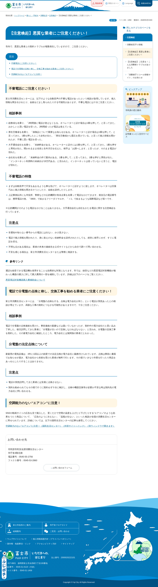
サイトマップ (68, 544)
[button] (97, 3)
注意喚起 (52, 15)
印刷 (114, 20)
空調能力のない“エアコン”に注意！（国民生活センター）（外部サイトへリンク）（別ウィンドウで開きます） (60, 426)
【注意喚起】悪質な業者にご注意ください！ (138, 53)
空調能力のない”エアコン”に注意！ (26, 74)
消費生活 (43, 15)
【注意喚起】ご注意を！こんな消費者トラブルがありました (138, 65)
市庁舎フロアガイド (59, 525)
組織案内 (17, 531)
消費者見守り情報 (135, 45)
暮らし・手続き (32, 15)
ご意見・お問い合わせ (59, 531)
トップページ (19, 15)
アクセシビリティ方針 (46, 544)
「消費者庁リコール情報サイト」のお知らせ (138, 76)
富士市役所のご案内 (22, 525)
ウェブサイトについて (17, 539)
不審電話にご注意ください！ (24, 63)
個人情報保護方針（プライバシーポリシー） (52, 539)
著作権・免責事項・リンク (19, 544)
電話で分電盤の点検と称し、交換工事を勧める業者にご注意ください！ (42, 69)
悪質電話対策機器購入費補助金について (25, 280)
